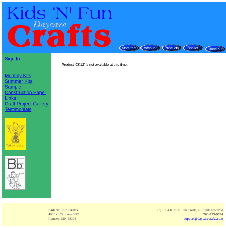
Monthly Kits (18, 75)
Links (10, 98)
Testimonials (18, 109)
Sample (13, 87)
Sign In (12, 58)
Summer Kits (18, 81)
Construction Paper (25, 92)
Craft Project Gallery (26, 103)
